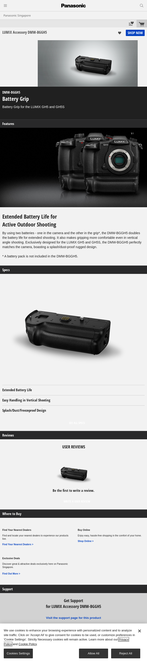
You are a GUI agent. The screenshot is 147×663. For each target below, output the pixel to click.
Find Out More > (11, 573)
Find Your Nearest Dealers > (17, 544)
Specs (6, 269)
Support (7, 589)
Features (8, 123)
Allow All (93, 653)
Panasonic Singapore (17, 15)
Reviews (8, 435)
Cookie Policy (28, 644)
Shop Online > (86, 541)
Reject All (125, 653)
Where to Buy (11, 513)
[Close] (139, 631)
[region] (73, 643)
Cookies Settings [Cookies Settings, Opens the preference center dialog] (18, 653)
